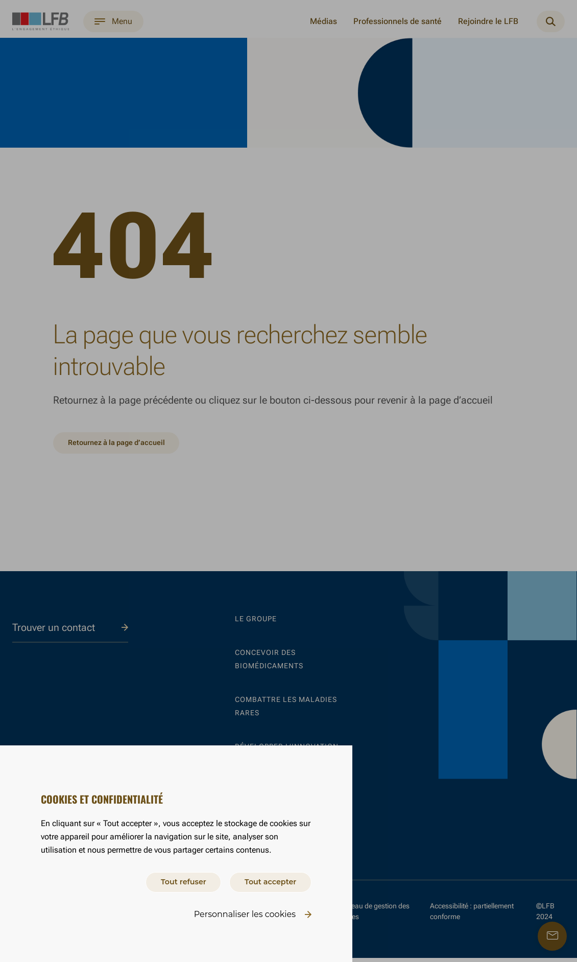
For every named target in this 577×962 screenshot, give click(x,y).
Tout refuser (169, 880)
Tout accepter (266, 880)
